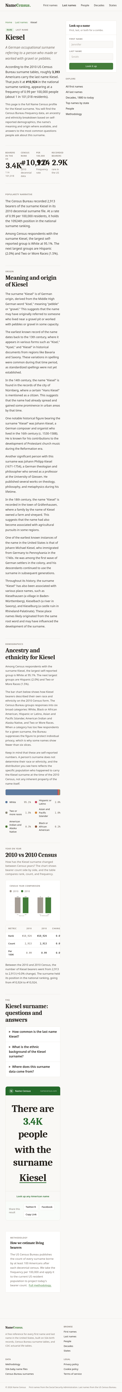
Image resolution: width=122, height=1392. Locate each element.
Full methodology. (40, 1285)
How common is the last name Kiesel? (33, 1034)
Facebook (47, 1206)
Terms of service (73, 1373)
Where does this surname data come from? (29, 1069)
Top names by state (77, 103)
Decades (99, 5)
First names (50, 5)
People (85, 5)
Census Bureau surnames (19, 1373)
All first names (74, 86)
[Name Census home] (18, 5)
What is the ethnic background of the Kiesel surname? (27, 1052)
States (113, 5)
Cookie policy (71, 1369)
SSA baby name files (16, 1369)
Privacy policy (71, 1364)
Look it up (91, 66)
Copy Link (31, 1214)
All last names (74, 92)
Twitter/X (31, 1206)
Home (8, 22)
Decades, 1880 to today (80, 97)
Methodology (74, 114)
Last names (69, 5)
